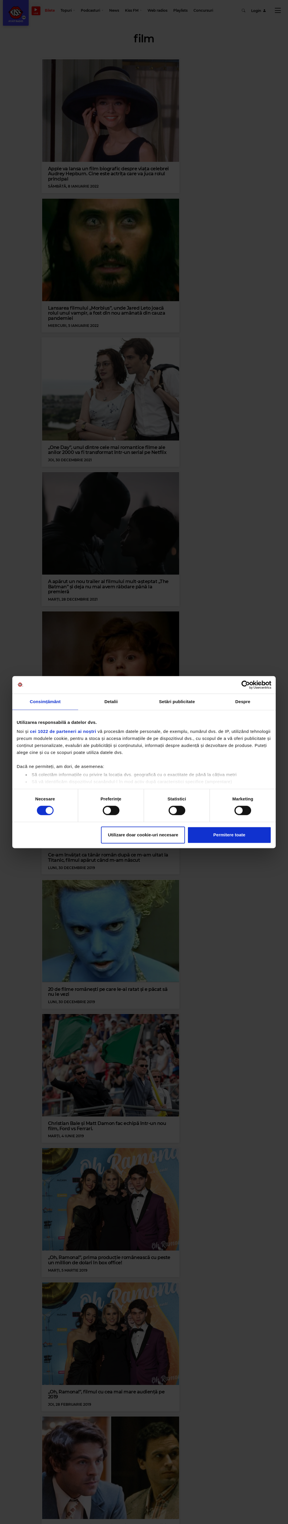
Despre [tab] (242, 701)
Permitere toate (229, 834)
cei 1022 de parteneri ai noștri (63, 731)
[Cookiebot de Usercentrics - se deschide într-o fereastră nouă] (245, 684)
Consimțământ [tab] (45, 701)
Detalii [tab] (111, 701)
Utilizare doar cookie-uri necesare (143, 834)
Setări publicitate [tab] (177, 701)
